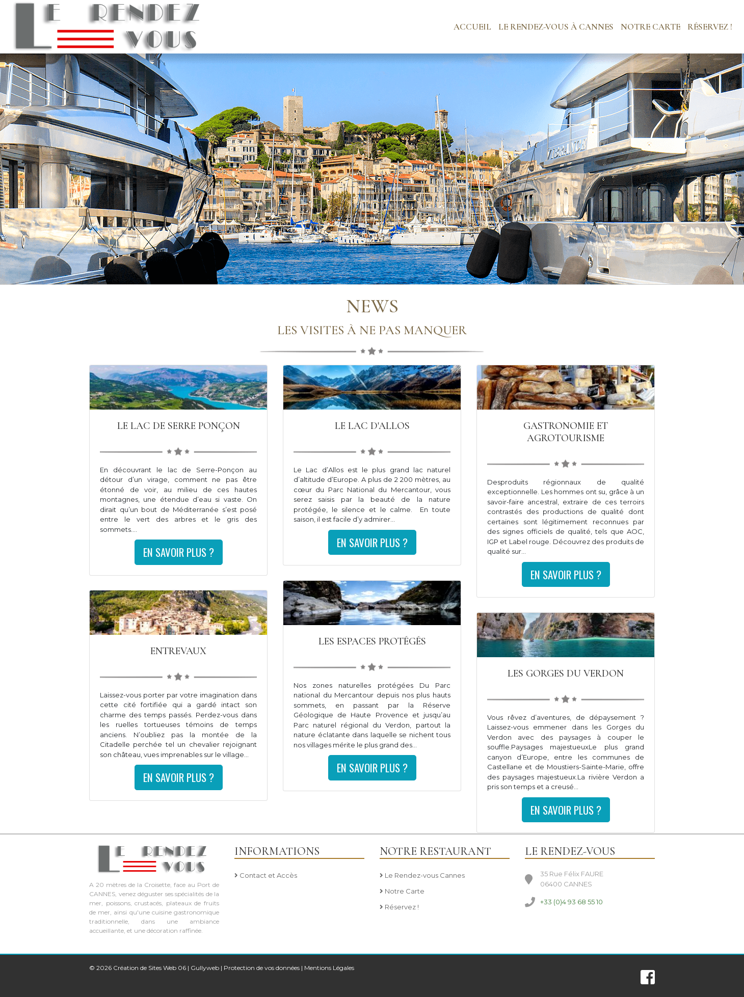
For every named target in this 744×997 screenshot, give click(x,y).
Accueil (472, 26)
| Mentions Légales (327, 968)
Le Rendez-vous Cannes (422, 875)
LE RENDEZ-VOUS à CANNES (556, 26)
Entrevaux (178, 651)
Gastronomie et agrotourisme (565, 432)
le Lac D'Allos (372, 426)
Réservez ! (709, 26)
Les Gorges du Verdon (566, 673)
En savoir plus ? (178, 552)
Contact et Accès (265, 875)
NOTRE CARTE (650, 26)
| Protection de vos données (260, 968)
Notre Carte (402, 891)
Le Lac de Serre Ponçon (178, 426)
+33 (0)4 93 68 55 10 (571, 902)
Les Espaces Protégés (372, 641)
